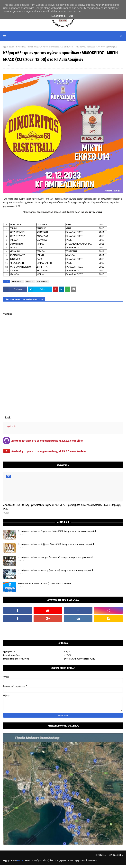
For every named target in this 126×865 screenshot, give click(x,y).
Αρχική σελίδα (8, 47)
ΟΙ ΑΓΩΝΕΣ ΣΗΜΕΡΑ (116, 855)
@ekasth (11, 426)
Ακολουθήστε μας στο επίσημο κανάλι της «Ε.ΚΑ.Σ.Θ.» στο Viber (47, 440)
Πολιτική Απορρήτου (11, 655)
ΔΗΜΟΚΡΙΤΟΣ (17, 281)
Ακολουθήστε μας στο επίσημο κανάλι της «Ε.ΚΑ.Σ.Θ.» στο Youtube (48, 451)
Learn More (58, 16)
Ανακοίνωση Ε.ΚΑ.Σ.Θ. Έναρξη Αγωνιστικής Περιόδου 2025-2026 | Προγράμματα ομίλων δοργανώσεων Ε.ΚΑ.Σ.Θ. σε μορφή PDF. (62, 506)
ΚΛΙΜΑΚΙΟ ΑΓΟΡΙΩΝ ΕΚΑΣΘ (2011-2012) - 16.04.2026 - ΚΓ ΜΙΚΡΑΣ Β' (45, 583)
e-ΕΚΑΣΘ (67, 655)
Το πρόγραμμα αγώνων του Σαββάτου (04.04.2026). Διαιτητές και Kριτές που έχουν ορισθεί (56, 544)
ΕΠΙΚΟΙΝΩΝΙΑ (101, 855)
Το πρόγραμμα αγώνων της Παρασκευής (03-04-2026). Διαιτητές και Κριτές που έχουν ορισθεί (57, 531)
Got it (72, 16)
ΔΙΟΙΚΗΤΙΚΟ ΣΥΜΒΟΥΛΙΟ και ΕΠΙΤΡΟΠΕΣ (79, 659)
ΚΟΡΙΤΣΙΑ (29, 281)
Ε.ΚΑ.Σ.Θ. (20, 860)
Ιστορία (67, 651)
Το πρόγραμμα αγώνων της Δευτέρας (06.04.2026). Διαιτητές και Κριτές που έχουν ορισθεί (55, 557)
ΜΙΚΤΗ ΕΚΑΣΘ (21, 47)
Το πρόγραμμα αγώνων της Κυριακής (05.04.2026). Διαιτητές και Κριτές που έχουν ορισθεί (55, 570)
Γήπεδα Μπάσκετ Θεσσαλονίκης (16, 659)
